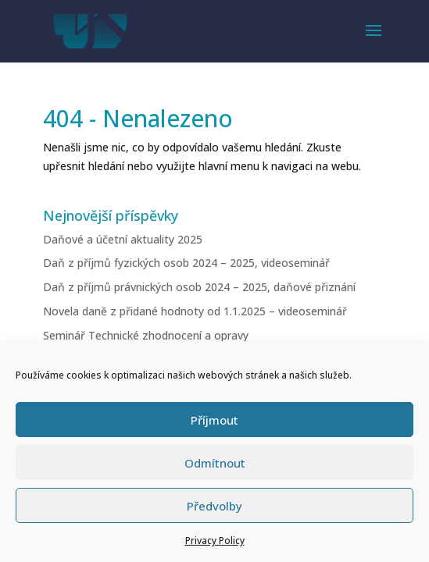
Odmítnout (214, 463)
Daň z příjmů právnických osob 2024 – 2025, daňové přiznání (199, 286)
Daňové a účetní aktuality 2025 (122, 239)
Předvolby (214, 506)
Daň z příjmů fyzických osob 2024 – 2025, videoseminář (186, 262)
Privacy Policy (215, 540)
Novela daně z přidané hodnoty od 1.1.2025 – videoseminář (195, 311)
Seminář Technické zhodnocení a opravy (145, 335)
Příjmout (214, 420)
